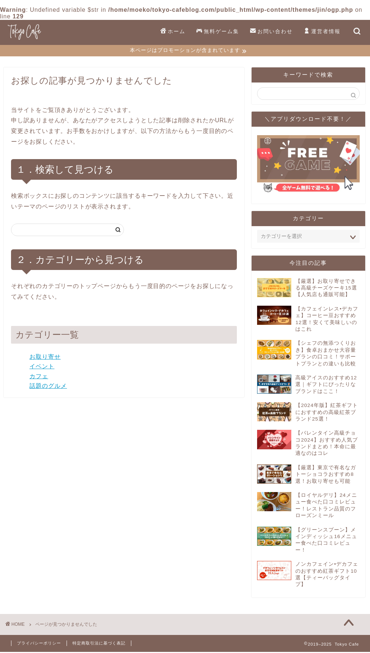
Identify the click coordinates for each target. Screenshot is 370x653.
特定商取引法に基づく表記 (98, 644)
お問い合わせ (271, 31)
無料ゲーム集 (217, 31)
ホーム (172, 31)
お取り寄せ (45, 357)
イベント (41, 367)
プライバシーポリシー (39, 644)
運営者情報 (322, 31)
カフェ (38, 377)
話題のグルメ (48, 387)
